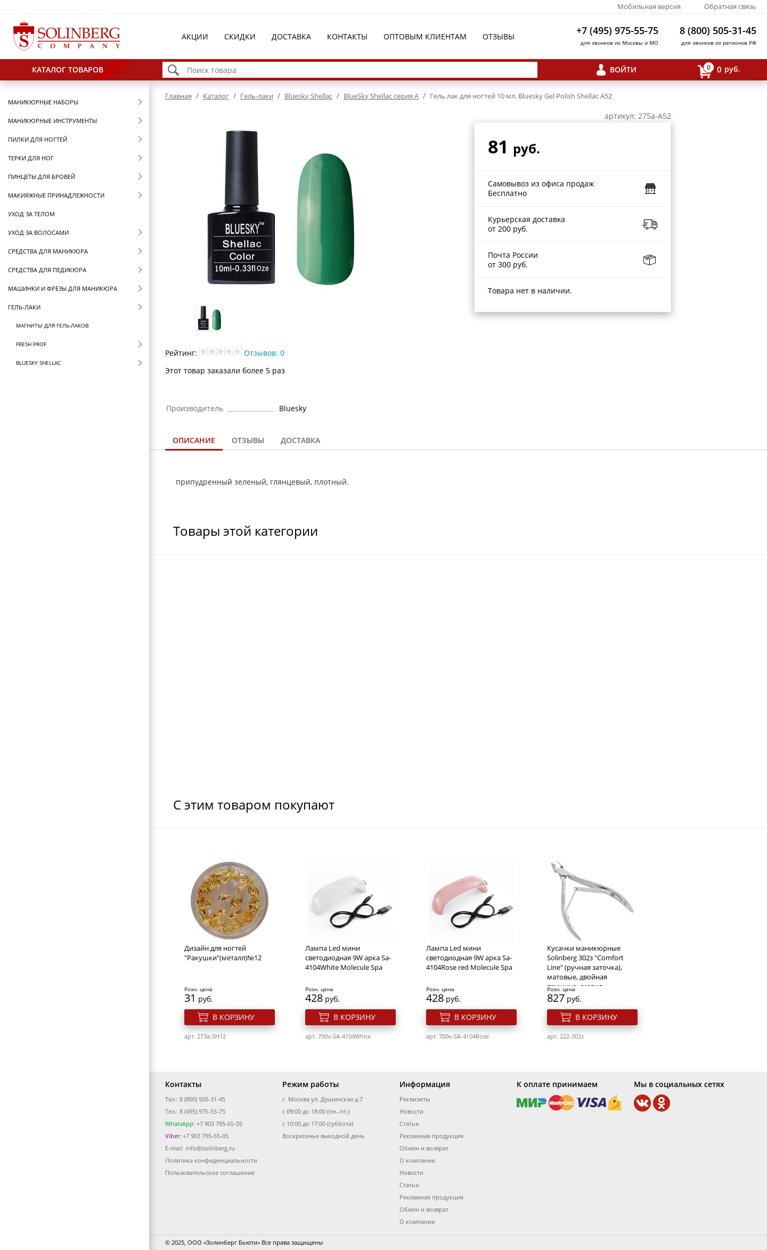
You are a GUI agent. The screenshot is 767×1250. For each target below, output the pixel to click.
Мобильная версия (649, 6)
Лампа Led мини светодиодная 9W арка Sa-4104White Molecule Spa (348, 957)
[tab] (194, 441)
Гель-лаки (24, 307)
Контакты (347, 36)
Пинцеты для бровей (41, 177)
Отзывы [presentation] (248, 440)
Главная (178, 96)
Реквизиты (414, 1099)
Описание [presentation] (194, 440)
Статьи (409, 1124)
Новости (411, 1111)
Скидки (240, 36)
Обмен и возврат (423, 1148)
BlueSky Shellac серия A (381, 96)
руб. (719, 70)
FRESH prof (31, 344)
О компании (417, 1160)
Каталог (216, 96)
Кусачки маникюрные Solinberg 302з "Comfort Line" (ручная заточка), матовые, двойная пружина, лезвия (585, 967)
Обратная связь (730, 6)
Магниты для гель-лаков (52, 325)
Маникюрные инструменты (52, 121)
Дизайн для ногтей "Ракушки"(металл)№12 (223, 952)
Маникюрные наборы (43, 102)
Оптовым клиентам (425, 36)
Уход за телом (31, 214)
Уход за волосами (38, 232)
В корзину (234, 1017)
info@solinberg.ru (210, 1148)
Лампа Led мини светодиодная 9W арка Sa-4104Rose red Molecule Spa (469, 957)
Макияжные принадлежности (56, 195)
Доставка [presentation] (300, 440)
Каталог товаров (67, 69)
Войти (623, 69)
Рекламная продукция (431, 1136)
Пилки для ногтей (37, 139)
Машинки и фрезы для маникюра (62, 288)
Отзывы (499, 36)
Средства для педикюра (47, 270)
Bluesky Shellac (38, 362)
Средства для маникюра (48, 251)
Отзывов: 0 (264, 353)
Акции (195, 36)
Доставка (291, 36)
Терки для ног (31, 158)
